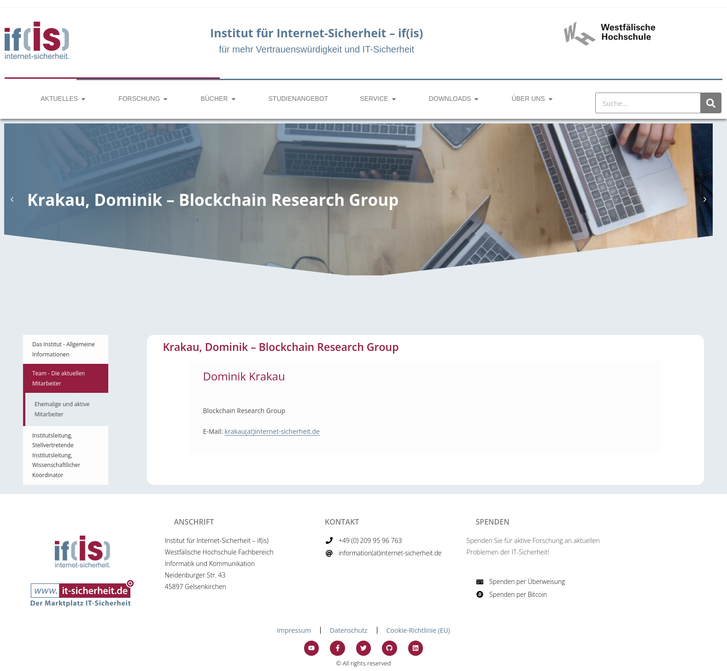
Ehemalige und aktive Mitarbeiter (62, 409)
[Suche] (710, 103)
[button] (12, 199)
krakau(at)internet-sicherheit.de (271, 431)
